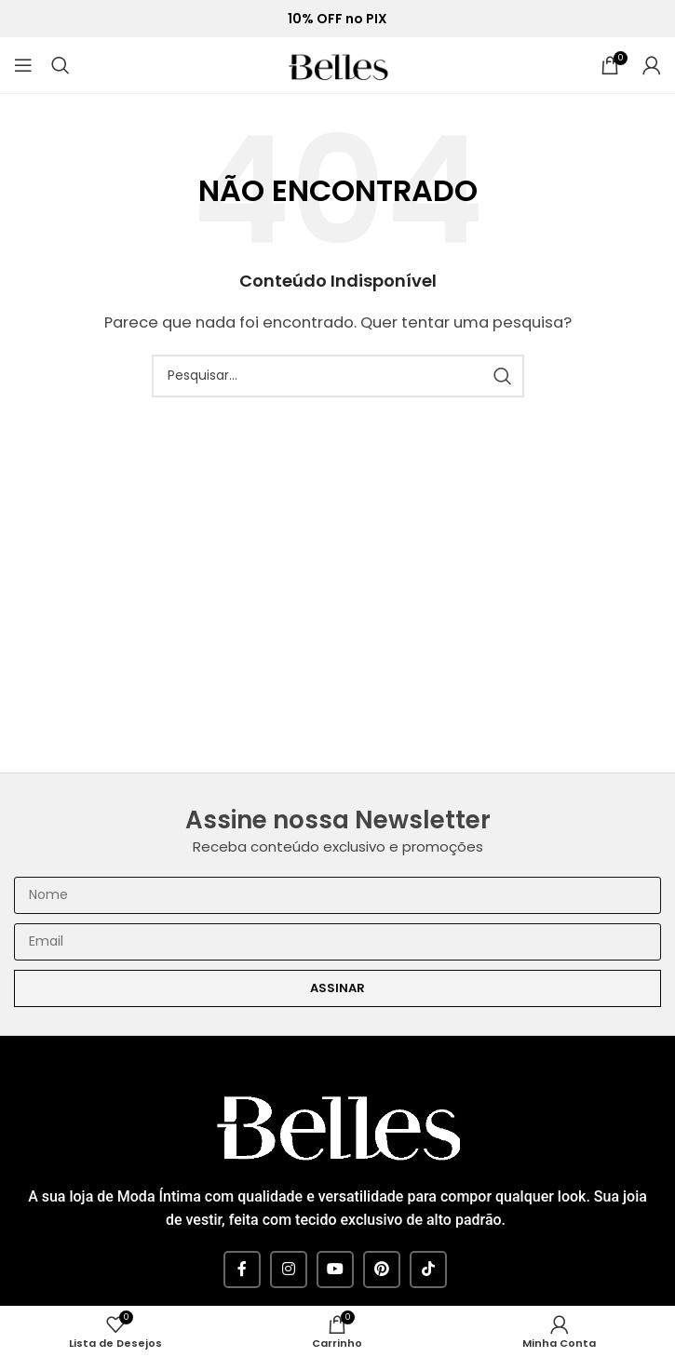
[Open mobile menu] (23, 65)
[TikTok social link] (428, 1269)
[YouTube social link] (335, 1269)
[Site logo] (338, 64)
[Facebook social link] (242, 1269)
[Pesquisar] (60, 65)
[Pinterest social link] (381, 1269)
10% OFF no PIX (337, 19)
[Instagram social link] (288, 1269)
